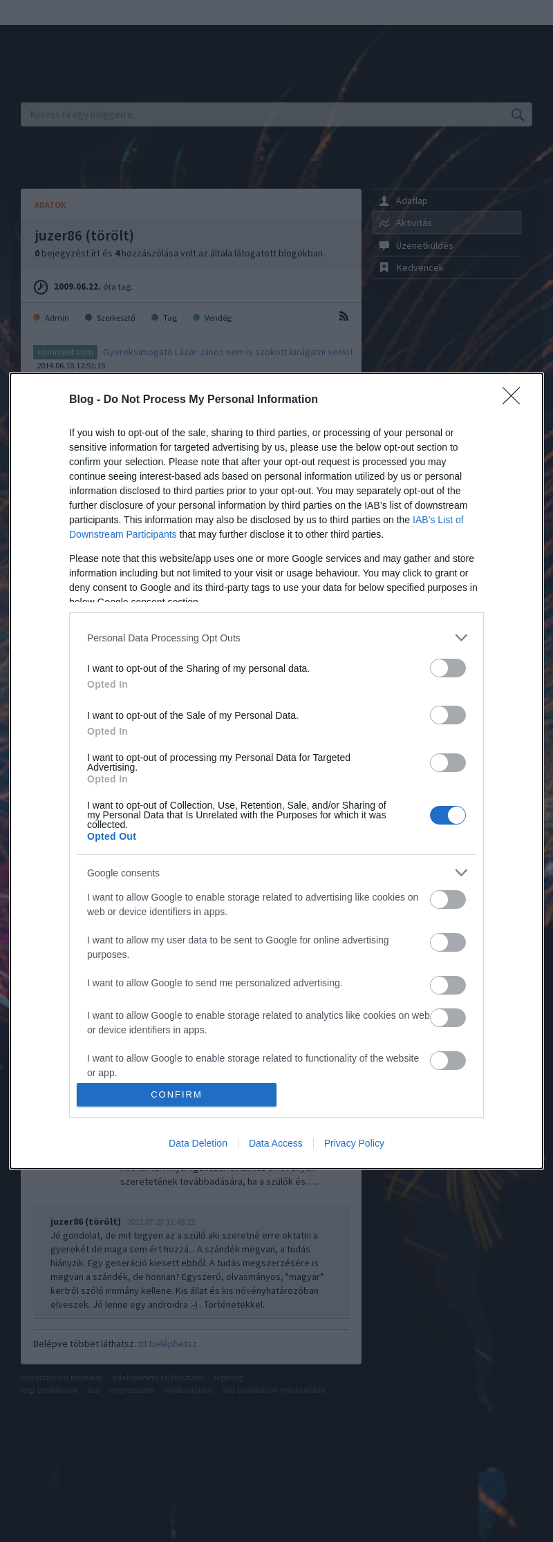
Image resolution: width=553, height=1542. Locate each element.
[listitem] (276, 637)
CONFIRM (177, 1094)
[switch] (448, 668)
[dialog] (276, 770)
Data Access (276, 1143)
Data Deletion (198, 1143)
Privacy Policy (354, 1143)
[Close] (516, 400)
